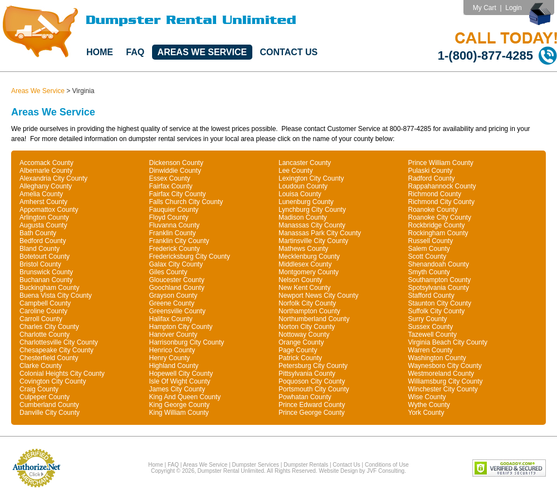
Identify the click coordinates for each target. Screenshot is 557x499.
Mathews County (303, 249)
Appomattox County (48, 210)
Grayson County (173, 295)
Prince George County (311, 412)
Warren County (430, 350)
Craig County (38, 389)
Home (99, 52)
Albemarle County (45, 171)
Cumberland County (49, 405)
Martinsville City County (313, 241)
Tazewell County (432, 334)
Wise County (427, 397)
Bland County (39, 249)
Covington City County (52, 381)
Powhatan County (304, 397)
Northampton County (309, 311)
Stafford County (431, 295)
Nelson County (300, 280)
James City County (177, 389)
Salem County (429, 249)
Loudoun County (303, 186)
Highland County (174, 366)
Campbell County (45, 303)
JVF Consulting (385, 471)
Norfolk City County (307, 303)
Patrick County (300, 358)
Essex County (169, 178)
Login (513, 8)
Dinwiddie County (175, 171)
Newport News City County (318, 295)
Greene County (171, 303)
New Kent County (304, 288)
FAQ (135, 52)
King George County (179, 405)
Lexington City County (311, 178)
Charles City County (49, 327)
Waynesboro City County (445, 366)
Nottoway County (303, 334)
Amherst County (43, 202)
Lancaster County (304, 163)
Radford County (431, 178)
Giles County (168, 272)
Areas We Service (202, 52)
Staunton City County (439, 303)
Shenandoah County (438, 264)
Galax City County (176, 264)
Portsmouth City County (313, 389)
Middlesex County (304, 264)
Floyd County (169, 217)
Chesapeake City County (56, 350)
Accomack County (46, 163)
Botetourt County (44, 256)
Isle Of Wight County (180, 381)
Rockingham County (438, 233)
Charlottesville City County (58, 342)
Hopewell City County (181, 373)
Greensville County (177, 311)
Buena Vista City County (55, 295)
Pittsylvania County (306, 373)
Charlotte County (44, 334)
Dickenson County (176, 163)
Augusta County (43, 225)
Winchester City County (443, 389)
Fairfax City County (177, 194)
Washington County (437, 358)
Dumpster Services (255, 465)
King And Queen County (185, 397)
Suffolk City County (436, 311)
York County (426, 412)
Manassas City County (311, 225)
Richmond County (434, 194)
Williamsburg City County (445, 381)
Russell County (430, 241)
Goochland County (176, 288)
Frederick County (174, 249)
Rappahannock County (442, 186)
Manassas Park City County (319, 233)
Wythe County (429, 405)
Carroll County (40, 319)
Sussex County (430, 327)
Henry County (169, 358)
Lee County (295, 171)
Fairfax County (171, 186)
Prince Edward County (311, 405)
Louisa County (299, 194)
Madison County (302, 217)
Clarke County (40, 366)
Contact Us (289, 52)
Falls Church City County (186, 202)
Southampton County (439, 280)
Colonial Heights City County (62, 373)
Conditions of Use (387, 465)
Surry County (427, 319)
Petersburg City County (313, 366)
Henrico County (172, 350)
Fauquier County (174, 210)
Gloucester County (176, 280)
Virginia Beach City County (448, 342)
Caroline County (43, 311)
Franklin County (172, 233)
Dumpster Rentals (306, 465)
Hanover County (173, 334)
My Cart (484, 8)
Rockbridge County (436, 225)
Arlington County (44, 217)
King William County (179, 412)
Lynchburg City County (312, 210)
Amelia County (41, 194)
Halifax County (171, 319)
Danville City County (49, 412)
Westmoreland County (441, 373)
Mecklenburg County (309, 256)
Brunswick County (46, 272)
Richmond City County (441, 202)
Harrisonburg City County (186, 342)
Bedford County (42, 241)
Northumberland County (313, 319)
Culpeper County (44, 397)
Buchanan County (45, 280)
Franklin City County (179, 241)
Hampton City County (181, 327)
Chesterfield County (48, 358)
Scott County (427, 256)
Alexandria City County (53, 178)
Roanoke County (433, 210)
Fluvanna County (174, 225)
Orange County (301, 342)
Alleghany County (45, 186)
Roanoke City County (439, 217)
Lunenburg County (306, 202)
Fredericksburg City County (189, 256)
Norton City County (306, 327)
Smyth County (429, 272)
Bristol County (40, 264)
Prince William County (440, 163)
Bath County (37, 233)
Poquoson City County (311, 381)
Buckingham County (49, 288)
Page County (297, 350)
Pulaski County (430, 171)
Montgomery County (308, 272)
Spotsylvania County (438, 288)
